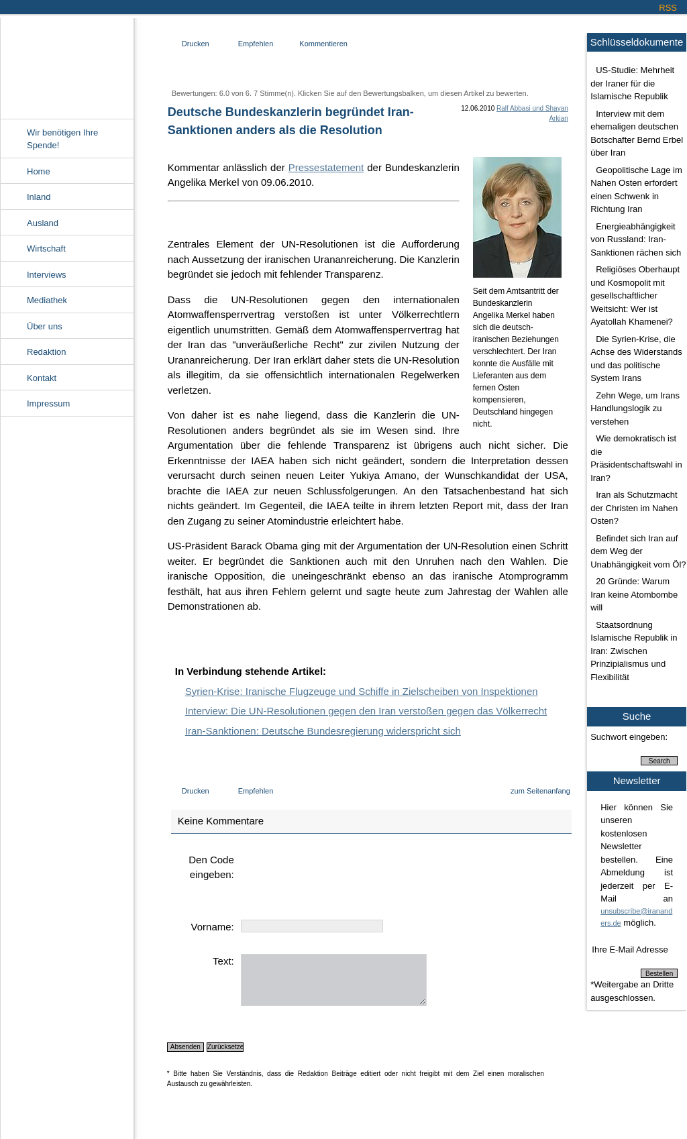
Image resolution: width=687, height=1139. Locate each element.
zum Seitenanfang (540, 791)
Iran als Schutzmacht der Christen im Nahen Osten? (634, 508)
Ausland (42, 223)
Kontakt (41, 378)
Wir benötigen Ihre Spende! (62, 139)
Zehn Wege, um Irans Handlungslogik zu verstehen (635, 408)
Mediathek (47, 300)
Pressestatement (326, 167)
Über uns (44, 326)
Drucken (195, 44)
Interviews (46, 275)
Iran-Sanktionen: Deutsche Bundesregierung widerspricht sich (323, 731)
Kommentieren (323, 44)
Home (38, 171)
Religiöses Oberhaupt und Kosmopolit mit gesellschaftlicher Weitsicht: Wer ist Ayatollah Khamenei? (635, 295)
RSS (668, 8)
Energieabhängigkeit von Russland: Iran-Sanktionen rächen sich (635, 239)
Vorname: (212, 926)
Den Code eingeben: (211, 867)
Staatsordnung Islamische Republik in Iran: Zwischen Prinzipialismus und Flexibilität (633, 651)
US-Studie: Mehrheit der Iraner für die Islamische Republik (632, 83)
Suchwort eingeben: (629, 737)
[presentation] (343, 879)
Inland (38, 197)
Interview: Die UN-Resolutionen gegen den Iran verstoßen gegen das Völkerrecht (366, 710)
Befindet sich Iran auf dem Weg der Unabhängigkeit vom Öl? (638, 551)
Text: (223, 961)
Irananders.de (67, 65)
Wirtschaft (46, 248)
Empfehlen (256, 44)
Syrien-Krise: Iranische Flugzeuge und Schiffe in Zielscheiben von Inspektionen (361, 691)
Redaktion (46, 352)
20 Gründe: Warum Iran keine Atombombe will (634, 594)
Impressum (48, 403)
